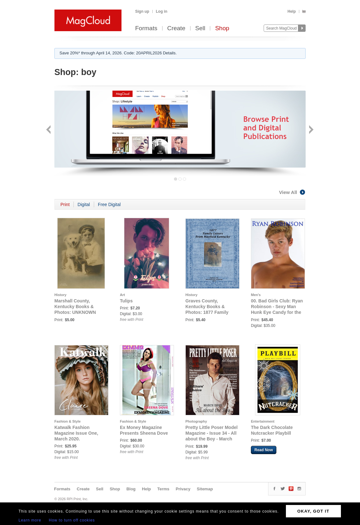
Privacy (183, 489)
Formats (146, 28)
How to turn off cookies (72, 520)
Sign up (142, 11)
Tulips (126, 300)
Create (176, 28)
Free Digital (109, 204)
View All (292, 192)
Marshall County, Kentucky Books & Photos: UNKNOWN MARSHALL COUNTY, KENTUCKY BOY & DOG (80, 312)
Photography (196, 421)
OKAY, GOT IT (313, 511)
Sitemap (205, 489)
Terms (163, 489)
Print (65, 204)
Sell (200, 28)
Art (122, 295)
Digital (84, 204)
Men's (256, 295)
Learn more (29, 520)
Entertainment (262, 421)
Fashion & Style (67, 421)
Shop (222, 28)
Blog (130, 489)
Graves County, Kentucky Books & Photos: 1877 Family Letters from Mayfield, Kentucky (208, 312)
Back (49, 130)
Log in (161, 11)
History (60, 295)
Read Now (263, 450)
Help (291, 11)
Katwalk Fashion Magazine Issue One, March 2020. (76, 433)
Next (311, 130)
